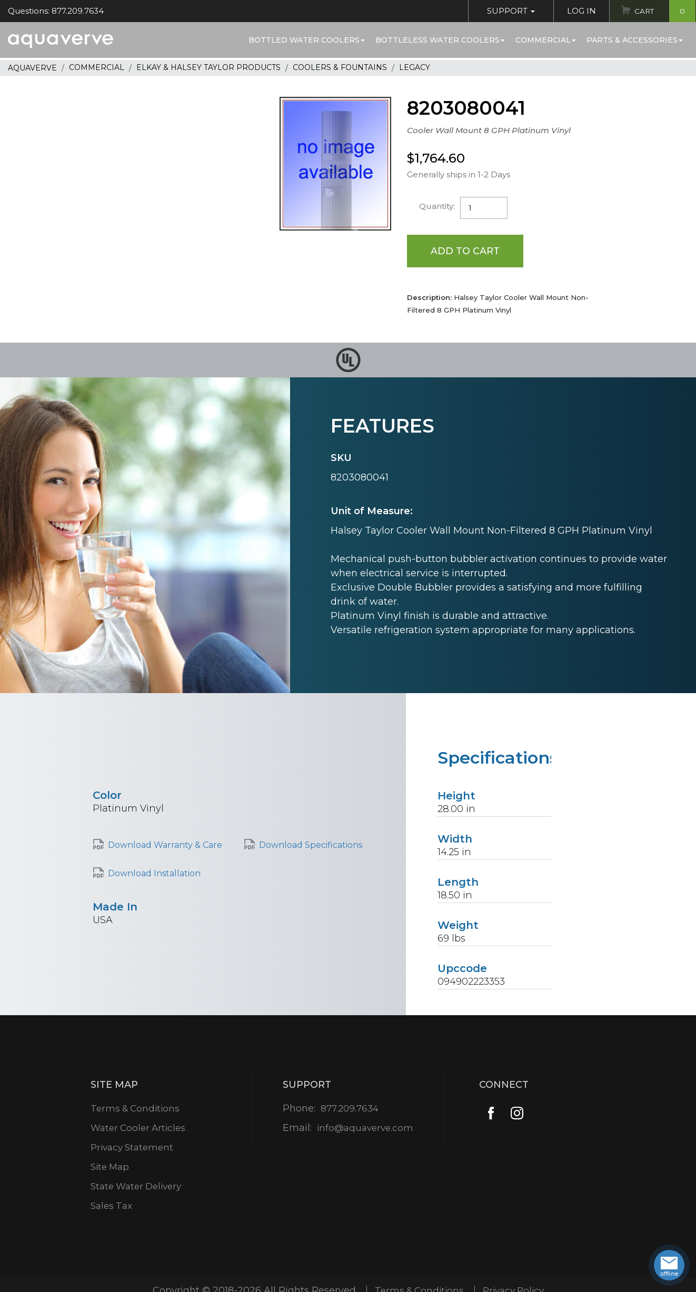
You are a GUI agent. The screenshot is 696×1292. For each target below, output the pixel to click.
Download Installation (154, 874)
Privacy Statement (132, 1148)
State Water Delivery (137, 1187)
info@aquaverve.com (365, 1128)
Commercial (545, 40)
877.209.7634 (349, 1109)
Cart (663, 11)
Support (508, 11)
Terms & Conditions (135, 1109)
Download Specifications (310, 846)
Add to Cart (465, 251)
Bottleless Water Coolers (440, 40)
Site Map (109, 1167)
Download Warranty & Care (165, 846)
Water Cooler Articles (138, 1128)
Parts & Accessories (634, 40)
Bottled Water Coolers (306, 40)
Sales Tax (110, 1206)
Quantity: (437, 206)
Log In (578, 11)
